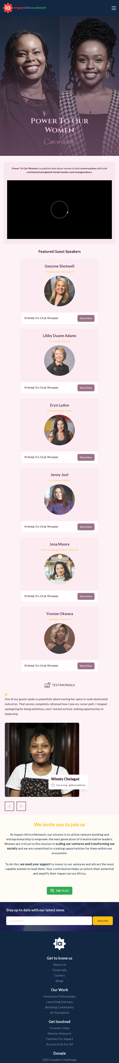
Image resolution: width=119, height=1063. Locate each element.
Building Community (59, 1007)
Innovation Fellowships (59, 996)
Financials (60, 970)
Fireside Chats (59, 1028)
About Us (59, 964)
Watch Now (86, 320)
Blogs (60, 981)
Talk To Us (60, 890)
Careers (59, 975)
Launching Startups (59, 1002)
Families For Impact (59, 1039)
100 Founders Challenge (59, 1059)
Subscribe (102, 920)
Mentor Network (59, 1033)
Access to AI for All (59, 1044)
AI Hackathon (59, 1012)
